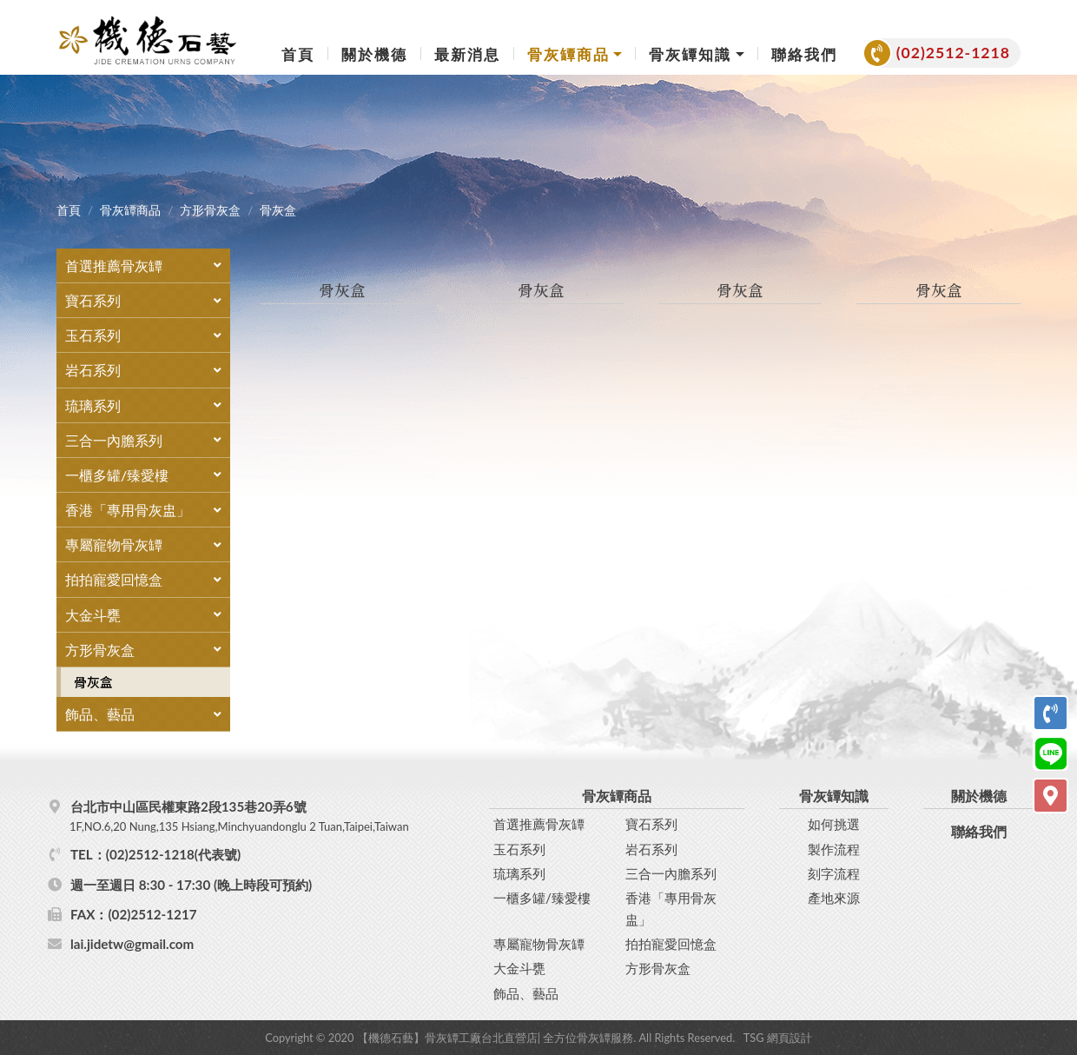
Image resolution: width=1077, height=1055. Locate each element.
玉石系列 (519, 848)
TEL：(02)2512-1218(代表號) (155, 853)
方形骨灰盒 (210, 210)
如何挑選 (834, 823)
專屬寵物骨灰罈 (539, 943)
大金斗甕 (519, 967)
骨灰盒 (93, 682)
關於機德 (374, 54)
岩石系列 (651, 848)
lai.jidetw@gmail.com (132, 943)
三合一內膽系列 (671, 872)
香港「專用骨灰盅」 (671, 907)
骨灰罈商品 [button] (568, 54)
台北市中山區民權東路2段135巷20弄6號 (277, 816)
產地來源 (834, 897)
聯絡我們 (804, 54)
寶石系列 (651, 823)
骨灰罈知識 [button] (690, 54)
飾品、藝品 (525, 991)
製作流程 (834, 848)
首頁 (297, 54)
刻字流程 (834, 872)
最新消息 (467, 54)
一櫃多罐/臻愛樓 (542, 897)
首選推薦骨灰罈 (539, 823)
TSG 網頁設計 (777, 1037)
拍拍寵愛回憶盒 (671, 943)
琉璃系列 (519, 872)
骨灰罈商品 (130, 210)
